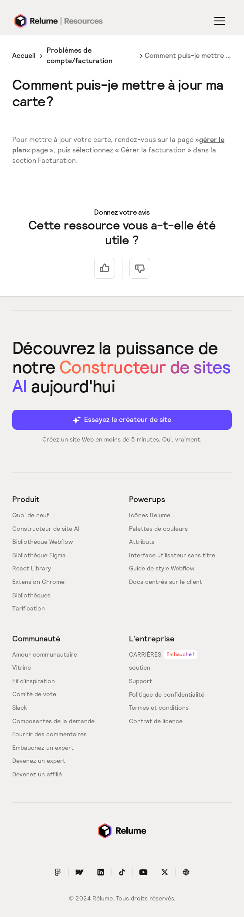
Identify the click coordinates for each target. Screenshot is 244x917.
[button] (221, 20)
